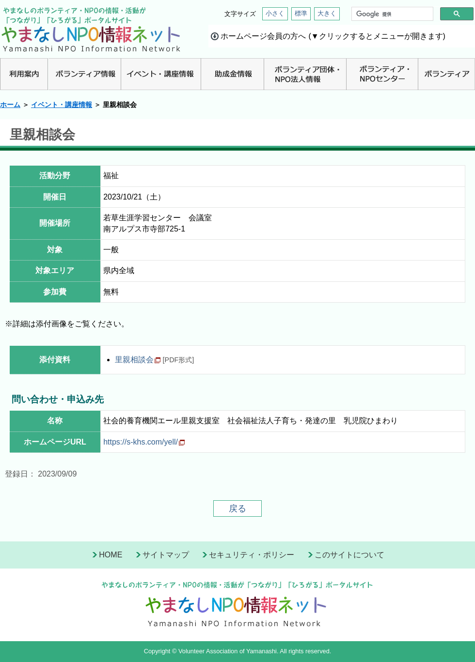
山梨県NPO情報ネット (237, 602)
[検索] (391, 14)
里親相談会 (134, 359)
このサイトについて (349, 555)
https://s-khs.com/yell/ (140, 442)
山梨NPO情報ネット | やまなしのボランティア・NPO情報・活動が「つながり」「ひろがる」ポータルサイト (91, 29)
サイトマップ (165, 555)
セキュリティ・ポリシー (251, 555)
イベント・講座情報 (61, 104)
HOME (110, 555)
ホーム (10, 104)
